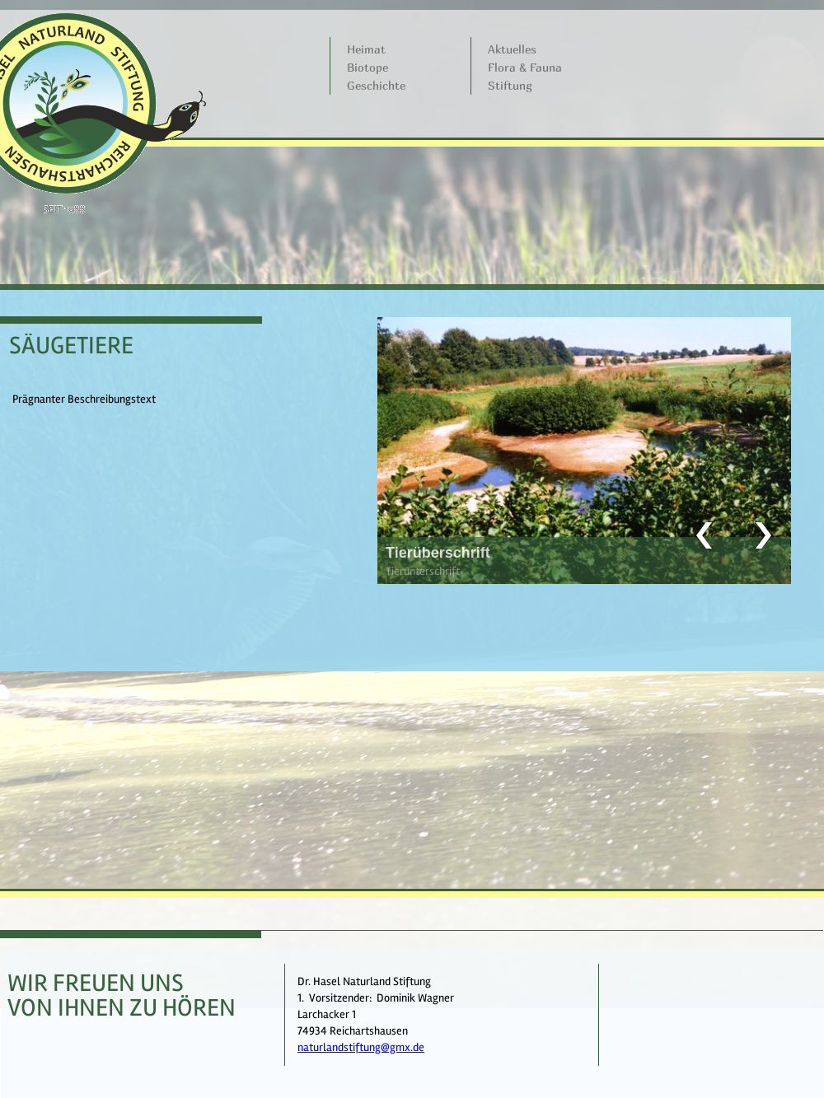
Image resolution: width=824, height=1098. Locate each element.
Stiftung (510, 85)
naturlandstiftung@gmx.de (360, 1047)
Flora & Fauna (525, 67)
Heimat (366, 49)
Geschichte (376, 85)
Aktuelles (512, 49)
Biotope (367, 67)
